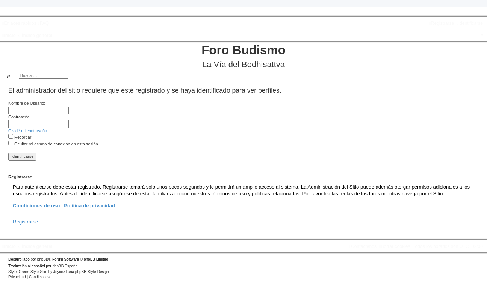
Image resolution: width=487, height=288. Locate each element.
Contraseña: (19, 117)
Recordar (19, 137)
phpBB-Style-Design (92, 272)
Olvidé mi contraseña (27, 131)
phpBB (42, 259)
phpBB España (64, 266)
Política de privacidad (89, 205)
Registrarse (25, 222)
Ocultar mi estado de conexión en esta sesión (53, 144)
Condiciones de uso (36, 205)
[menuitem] (43, 23)
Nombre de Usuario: (26, 103)
